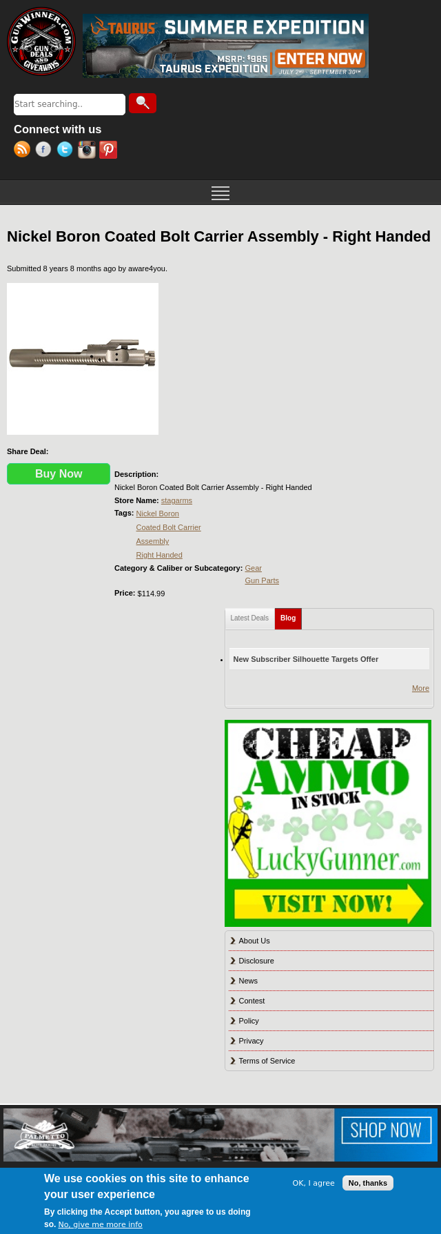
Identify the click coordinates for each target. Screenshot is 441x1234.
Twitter (67, 151)
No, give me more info (100, 1224)
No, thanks (368, 1183)
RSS (24, 151)
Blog (291, 615)
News (248, 981)
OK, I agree (314, 1183)
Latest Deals (250, 618)
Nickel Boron (157, 513)
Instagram (88, 151)
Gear (253, 568)
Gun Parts (262, 580)
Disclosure (256, 961)
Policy (249, 1021)
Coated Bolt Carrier (168, 527)
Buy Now (58, 474)
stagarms (176, 500)
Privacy (251, 1041)
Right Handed (159, 555)
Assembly (153, 541)
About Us (254, 941)
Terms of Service (267, 1061)
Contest (252, 1001)
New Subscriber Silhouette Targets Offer (306, 659)
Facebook (46, 151)
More (420, 688)
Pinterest (110, 151)
